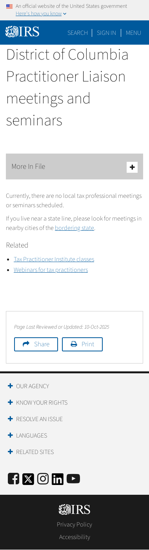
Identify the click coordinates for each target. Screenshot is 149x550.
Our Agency (32, 386)
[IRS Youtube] (73, 479)
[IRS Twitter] (28, 481)
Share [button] (41, 344)
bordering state (74, 228)
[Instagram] (43, 479)
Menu (133, 33)
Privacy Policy (74, 524)
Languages (31, 435)
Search (77, 33)
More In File (74, 167)
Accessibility (74, 537)
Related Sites (35, 452)
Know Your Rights (41, 402)
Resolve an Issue (39, 419)
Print (88, 344)
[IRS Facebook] (13, 479)
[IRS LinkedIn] (58, 481)
